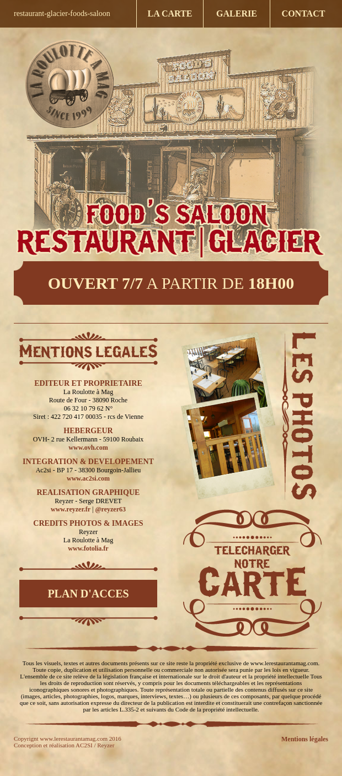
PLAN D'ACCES (88, 594)
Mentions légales (304, 739)
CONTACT (303, 13)
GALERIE (236, 13)
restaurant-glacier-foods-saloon (62, 13)
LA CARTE (170, 13)
